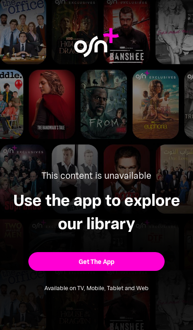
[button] (96, 261)
